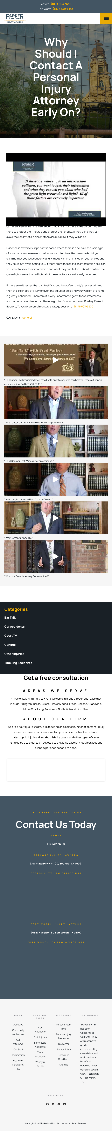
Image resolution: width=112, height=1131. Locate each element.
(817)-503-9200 (83, 306)
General (27, 317)
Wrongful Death (40, 1064)
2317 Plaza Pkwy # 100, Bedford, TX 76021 (56, 863)
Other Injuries (14, 654)
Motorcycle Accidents (40, 1044)
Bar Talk (10, 617)
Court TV (10, 636)
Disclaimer (63, 1043)
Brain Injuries (40, 1037)
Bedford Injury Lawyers (56, 855)
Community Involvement (18, 1032)
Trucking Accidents (18, 663)
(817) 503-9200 (61, 4)
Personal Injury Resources (63, 1036)
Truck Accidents (40, 1054)
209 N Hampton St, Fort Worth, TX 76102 (56, 932)
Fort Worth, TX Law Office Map (56, 942)
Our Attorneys (18, 1041)
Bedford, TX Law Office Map (56, 873)
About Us (18, 1024)
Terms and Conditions (63, 1057)
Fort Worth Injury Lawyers (56, 924)
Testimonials (18, 1055)
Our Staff (18, 1049)
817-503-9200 (56, 844)
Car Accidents (14, 627)
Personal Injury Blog (63, 1026)
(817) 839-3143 (63, 9)
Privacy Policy (64, 1049)
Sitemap (63, 1064)
